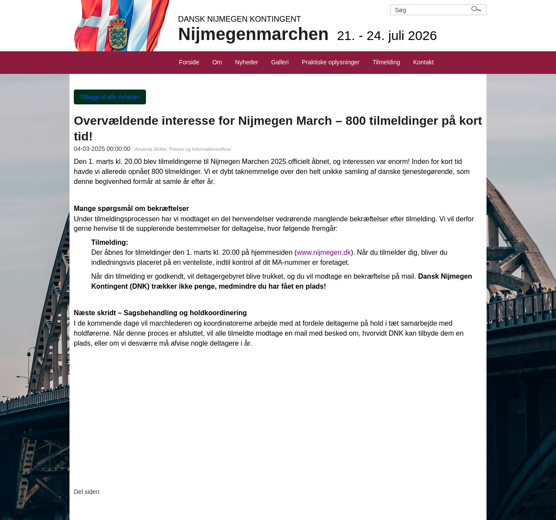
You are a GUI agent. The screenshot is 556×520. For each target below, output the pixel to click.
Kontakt (423, 62)
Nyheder (246, 62)
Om (217, 62)
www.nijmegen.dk (324, 252)
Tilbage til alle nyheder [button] (109, 96)
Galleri (279, 62)
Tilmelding (386, 62)
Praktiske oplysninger (331, 62)
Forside (189, 62)
